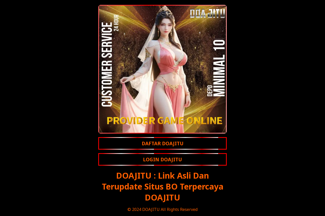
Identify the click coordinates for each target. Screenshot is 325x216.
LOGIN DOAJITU (162, 159)
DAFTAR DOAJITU (163, 143)
